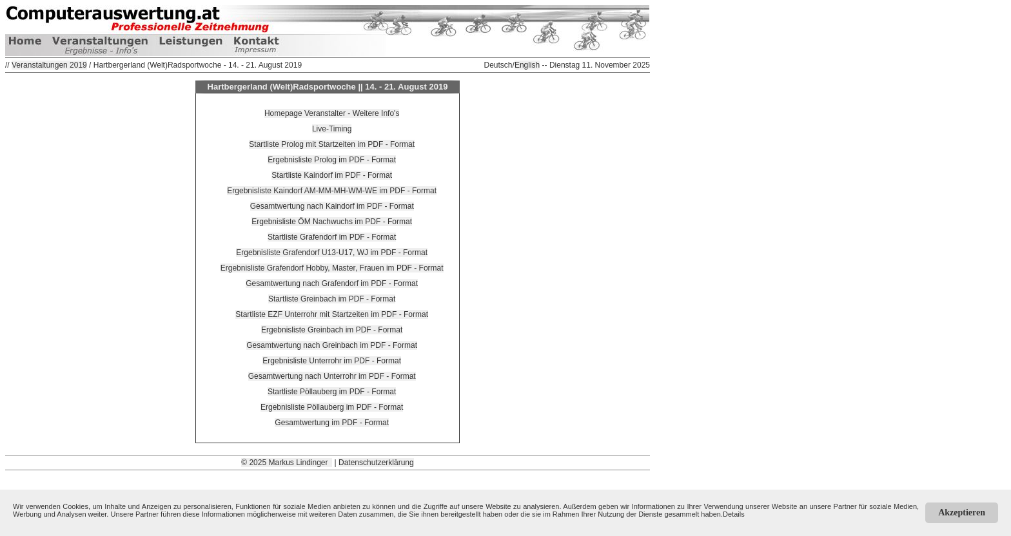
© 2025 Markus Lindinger (286, 462)
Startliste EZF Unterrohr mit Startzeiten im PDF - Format (331, 314)
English (527, 65)
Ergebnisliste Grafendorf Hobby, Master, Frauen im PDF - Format (332, 268)
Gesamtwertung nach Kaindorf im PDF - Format (332, 206)
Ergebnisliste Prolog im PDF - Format (332, 159)
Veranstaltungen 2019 (49, 65)
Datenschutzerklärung (376, 462)
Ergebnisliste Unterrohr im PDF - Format (331, 360)
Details (734, 514)
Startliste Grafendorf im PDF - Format (332, 237)
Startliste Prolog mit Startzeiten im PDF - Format (332, 144)
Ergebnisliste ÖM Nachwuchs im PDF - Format (331, 221)
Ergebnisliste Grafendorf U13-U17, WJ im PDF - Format (331, 252)
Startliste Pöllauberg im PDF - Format (332, 391)
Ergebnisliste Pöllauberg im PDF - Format (331, 407)
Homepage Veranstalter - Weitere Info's (332, 113)
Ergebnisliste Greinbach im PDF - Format (331, 329)
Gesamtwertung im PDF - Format (332, 422)
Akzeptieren (961, 512)
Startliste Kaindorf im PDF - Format (331, 175)
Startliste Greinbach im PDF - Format (331, 298)
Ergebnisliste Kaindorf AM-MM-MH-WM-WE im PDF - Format (332, 190)
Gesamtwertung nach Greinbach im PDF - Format (331, 345)
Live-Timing (332, 128)
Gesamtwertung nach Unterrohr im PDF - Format (332, 376)
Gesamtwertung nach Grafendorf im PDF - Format (332, 283)
